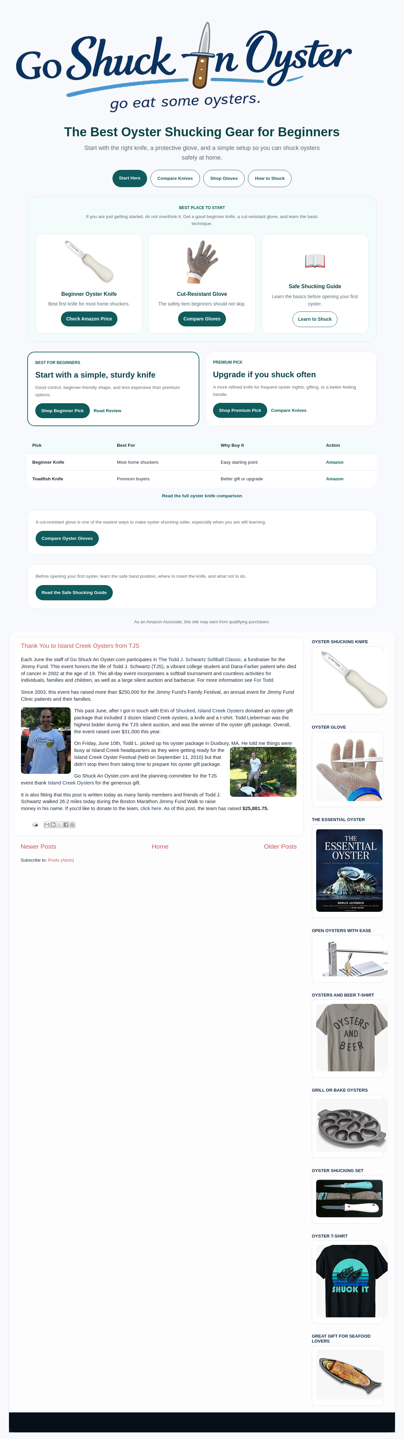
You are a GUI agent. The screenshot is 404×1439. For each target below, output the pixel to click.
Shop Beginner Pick (62, 410)
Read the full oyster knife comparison (202, 495)
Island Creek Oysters (221, 710)
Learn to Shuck (315, 319)
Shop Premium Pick (240, 410)
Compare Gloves (201, 318)
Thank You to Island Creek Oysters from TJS (80, 646)
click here (150, 808)
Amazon (335, 462)
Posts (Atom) (61, 860)
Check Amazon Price (89, 318)
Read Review (107, 410)
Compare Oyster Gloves (67, 538)
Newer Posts (38, 846)
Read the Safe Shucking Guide (74, 592)
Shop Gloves (224, 178)
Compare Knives (175, 178)
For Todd (263, 680)
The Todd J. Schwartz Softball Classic (199, 659)
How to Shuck (270, 178)
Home (160, 846)
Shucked (185, 710)
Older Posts (280, 846)
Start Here (130, 178)
